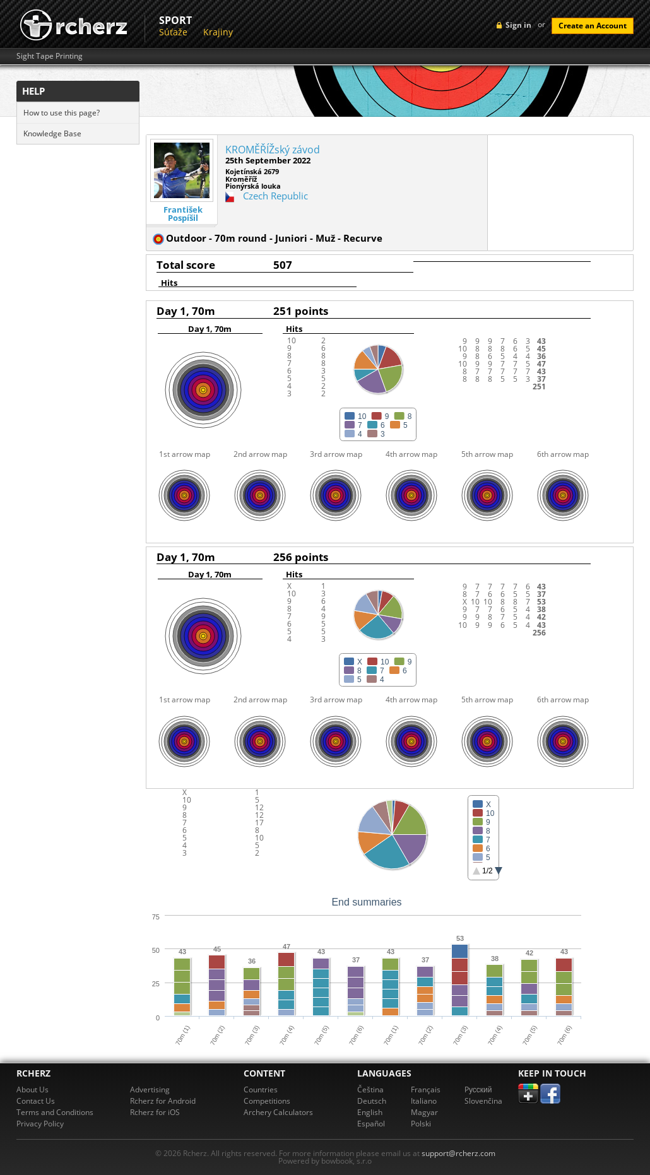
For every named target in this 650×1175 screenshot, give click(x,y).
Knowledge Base (52, 133)
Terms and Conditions (54, 1112)
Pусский (478, 1089)
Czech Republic (275, 195)
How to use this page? (61, 112)
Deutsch (371, 1100)
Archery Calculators (278, 1112)
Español (371, 1123)
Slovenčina (483, 1100)
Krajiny (218, 32)
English (369, 1112)
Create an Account (592, 25)
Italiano (424, 1100)
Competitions (267, 1100)
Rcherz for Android (163, 1100)
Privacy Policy (40, 1123)
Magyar (424, 1112)
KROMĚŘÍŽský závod (272, 149)
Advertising (150, 1089)
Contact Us (35, 1100)
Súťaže (173, 32)
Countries (261, 1089)
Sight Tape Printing (49, 56)
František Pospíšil (183, 214)
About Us (32, 1089)
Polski (421, 1123)
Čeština (370, 1089)
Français (425, 1089)
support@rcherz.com (458, 1153)
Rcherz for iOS (155, 1112)
